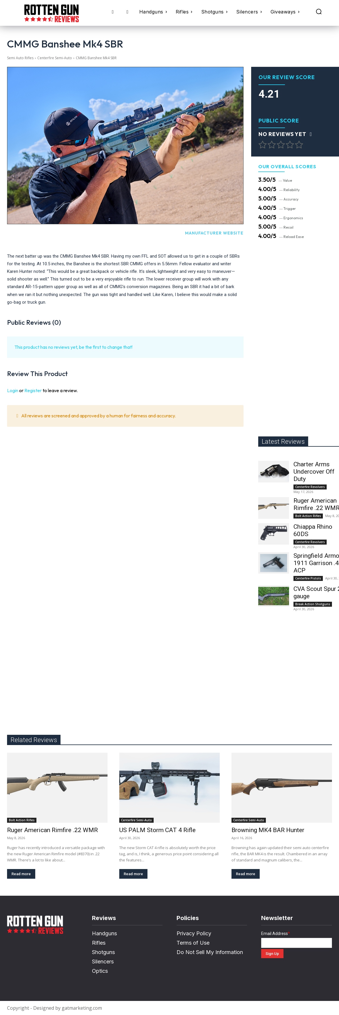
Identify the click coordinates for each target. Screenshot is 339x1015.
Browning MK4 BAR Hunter (267, 830)
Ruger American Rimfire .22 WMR (52, 830)
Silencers (103, 961)
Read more (21, 874)
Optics (100, 971)
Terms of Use (193, 943)
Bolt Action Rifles (308, 516)
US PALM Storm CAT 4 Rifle (157, 830)
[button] (318, 11)
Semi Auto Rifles (20, 57)
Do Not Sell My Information (210, 952)
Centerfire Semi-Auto (54, 57)
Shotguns (103, 952)
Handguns (104, 933)
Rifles (98, 943)
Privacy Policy (194, 933)
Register (33, 390)
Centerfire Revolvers (310, 487)
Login (12, 390)
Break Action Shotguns (312, 604)
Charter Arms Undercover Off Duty (314, 471)
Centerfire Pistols (308, 578)
